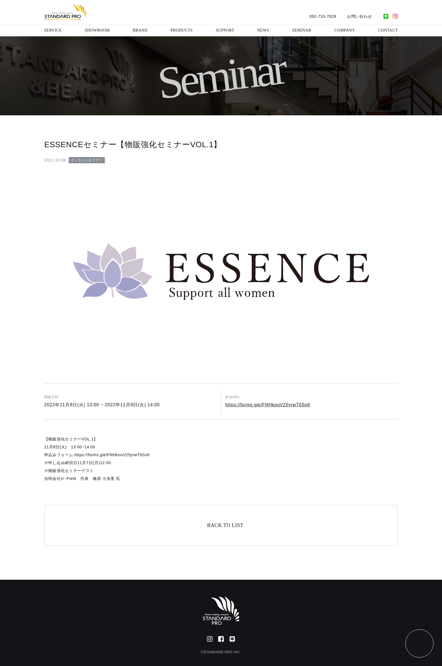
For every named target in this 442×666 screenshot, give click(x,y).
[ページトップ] (419, 643)
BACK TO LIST (225, 525)
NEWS (263, 30)
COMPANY (344, 30)
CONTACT (388, 30)
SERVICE (53, 30)
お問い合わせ (359, 16)
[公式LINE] (385, 16)
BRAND (140, 30)
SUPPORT (225, 30)
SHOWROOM (97, 30)
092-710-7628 (322, 16)
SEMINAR (301, 30)
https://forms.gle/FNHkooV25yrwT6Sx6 (267, 404)
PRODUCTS (182, 30)
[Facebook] (221, 639)
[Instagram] (395, 16)
